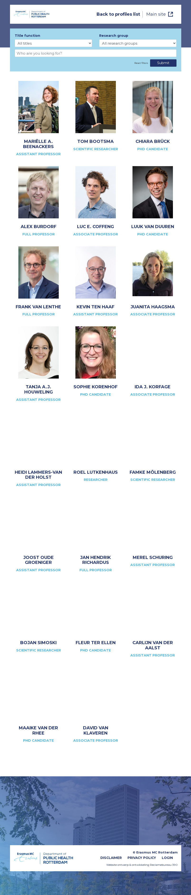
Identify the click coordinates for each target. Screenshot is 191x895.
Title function (27, 35)
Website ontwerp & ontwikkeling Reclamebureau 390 (142, 865)
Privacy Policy (141, 858)
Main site (156, 14)
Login (167, 858)
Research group (113, 35)
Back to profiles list (118, 14)
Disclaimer (111, 858)
